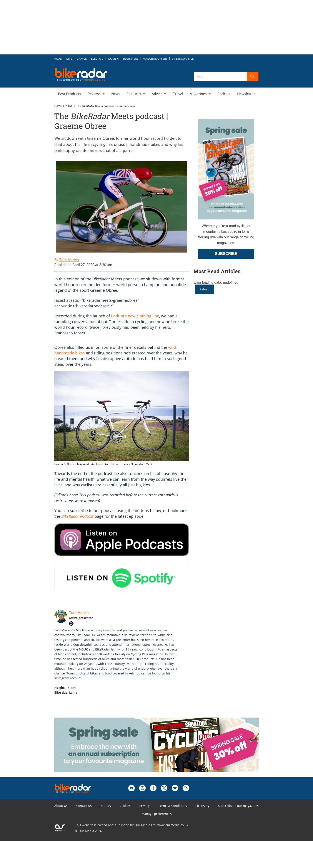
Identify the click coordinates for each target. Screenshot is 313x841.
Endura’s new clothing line (135, 316)
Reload (205, 289)
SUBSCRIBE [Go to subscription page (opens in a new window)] (226, 253)
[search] (252, 76)
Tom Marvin (79, 612)
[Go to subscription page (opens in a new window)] (226, 218)
